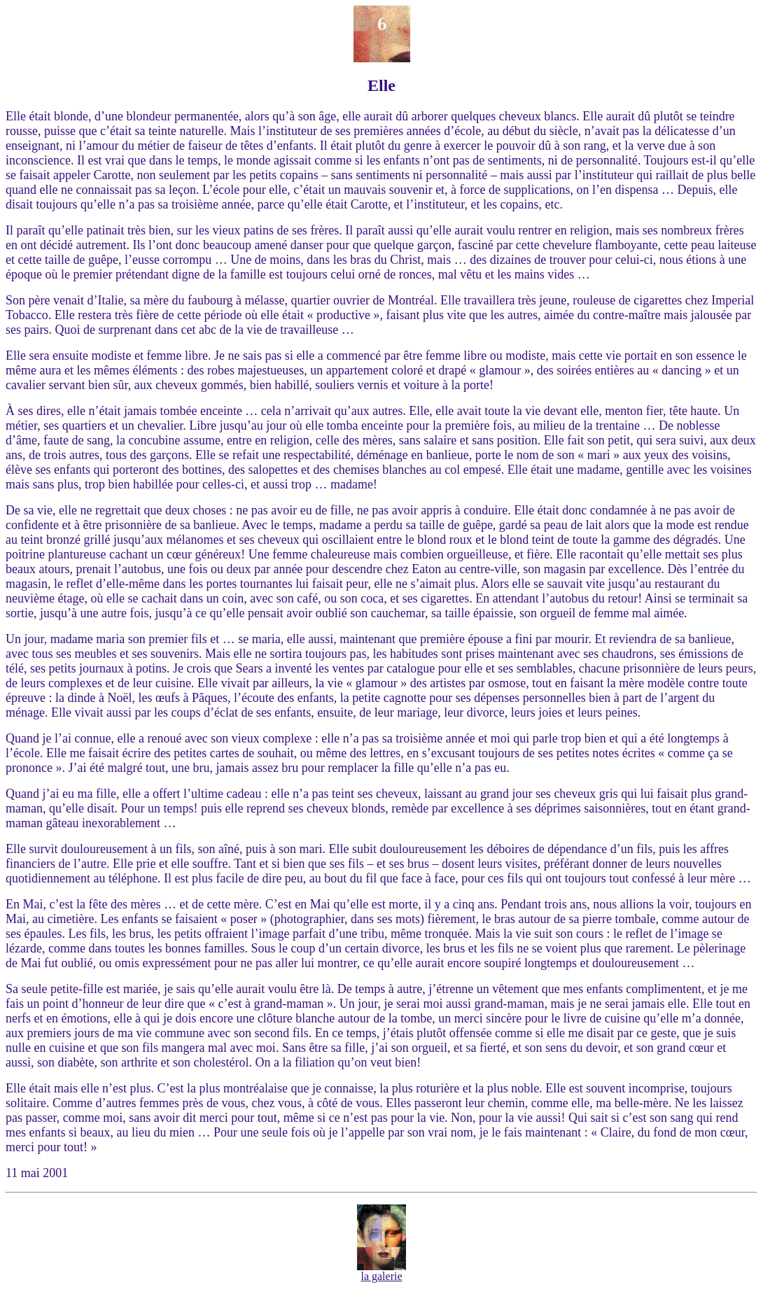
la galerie (381, 1271)
